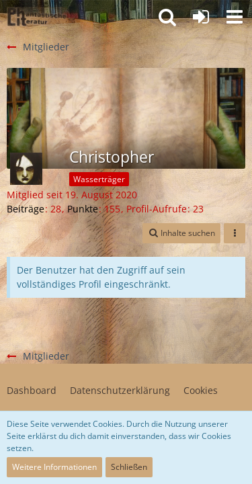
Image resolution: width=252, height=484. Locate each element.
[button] (234, 16)
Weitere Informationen (54, 467)
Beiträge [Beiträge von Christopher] (25, 208)
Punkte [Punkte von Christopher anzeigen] (82, 208)
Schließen (129, 467)
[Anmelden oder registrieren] (200, 16)
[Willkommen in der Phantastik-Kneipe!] (37, 16)
